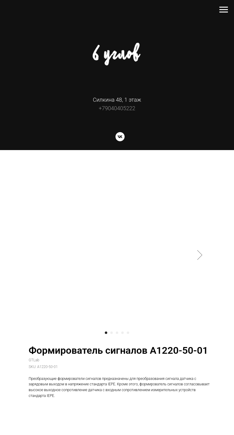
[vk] (120, 139)
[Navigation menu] (223, 10)
